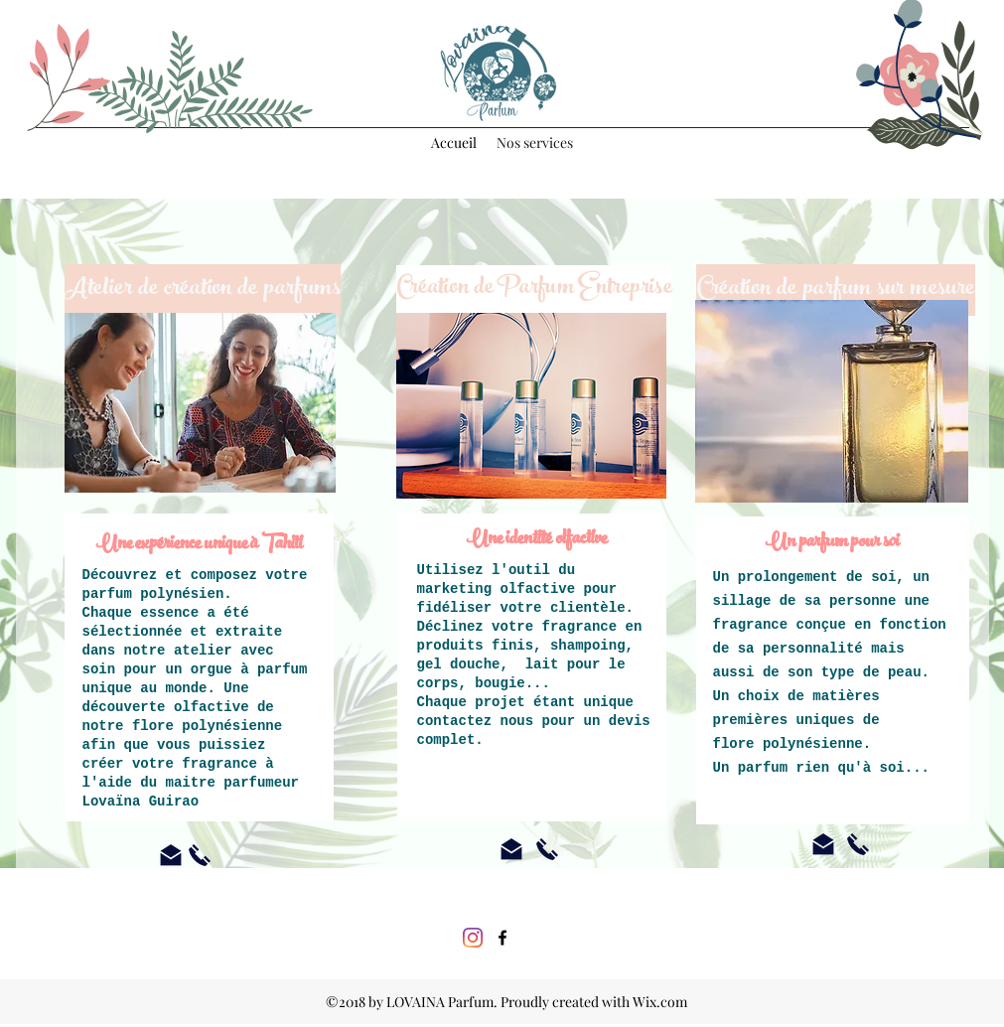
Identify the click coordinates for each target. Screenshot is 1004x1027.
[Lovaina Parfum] (502, 938)
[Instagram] (473, 938)
